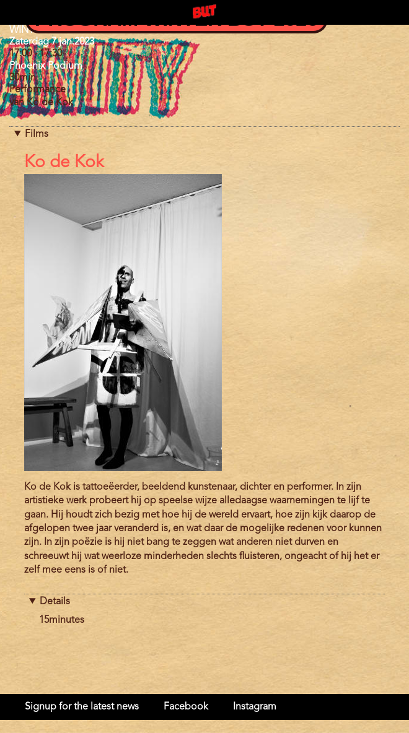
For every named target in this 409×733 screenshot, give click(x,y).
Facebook (186, 707)
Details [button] (55, 602)
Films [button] (36, 134)
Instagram (254, 707)
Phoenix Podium (45, 66)
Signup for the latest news (82, 707)
